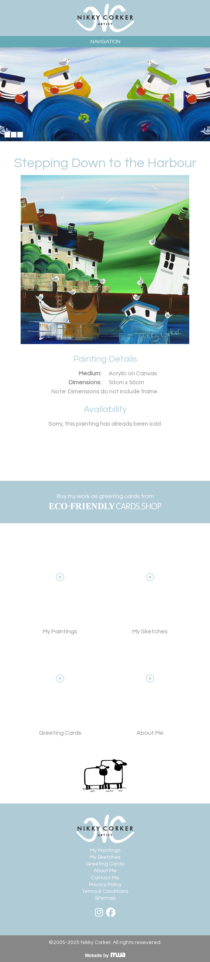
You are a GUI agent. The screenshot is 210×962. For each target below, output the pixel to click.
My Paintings (105, 850)
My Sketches (150, 588)
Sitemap (105, 898)
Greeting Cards (105, 864)
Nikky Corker (105, 18)
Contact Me (105, 877)
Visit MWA (105, 955)
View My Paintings (60, 588)
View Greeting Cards (60, 690)
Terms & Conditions (105, 891)
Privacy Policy (105, 884)
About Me (150, 690)
